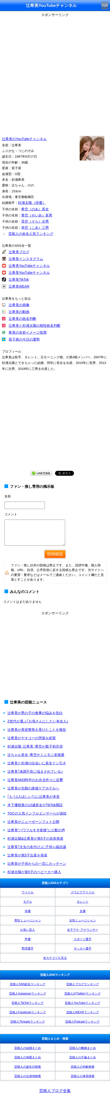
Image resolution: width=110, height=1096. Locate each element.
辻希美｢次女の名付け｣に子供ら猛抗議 (36, 847)
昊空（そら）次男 (35, 221)
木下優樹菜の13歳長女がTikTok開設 (35, 805)
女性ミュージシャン (82, 920)
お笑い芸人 (27, 930)
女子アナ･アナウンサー (82, 930)
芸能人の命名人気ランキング (30, 234)
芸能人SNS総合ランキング (28, 984)
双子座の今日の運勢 (24, 339)
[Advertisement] (55, 73)
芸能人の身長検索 (82, 1076)
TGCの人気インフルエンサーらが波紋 (37, 813)
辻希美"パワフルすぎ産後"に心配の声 (36, 830)
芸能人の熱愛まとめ (27, 1057)
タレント (83, 901)
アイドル (28, 892)
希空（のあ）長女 (35, 209)
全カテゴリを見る (55, 958)
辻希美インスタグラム (26, 259)
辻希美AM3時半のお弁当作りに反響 (35, 780)
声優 (28, 939)
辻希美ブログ (19, 252)
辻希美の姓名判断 (22, 319)
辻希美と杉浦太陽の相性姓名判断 (34, 325)
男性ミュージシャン (27, 920)
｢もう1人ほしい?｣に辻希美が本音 (33, 797)
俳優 (28, 911)
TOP (105, 5)
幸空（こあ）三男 (35, 227)
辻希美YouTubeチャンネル (29, 266)
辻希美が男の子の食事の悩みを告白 (35, 713)
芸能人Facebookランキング (27, 1012)
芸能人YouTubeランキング (82, 1003)
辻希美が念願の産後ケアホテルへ (33, 788)
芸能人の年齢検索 (82, 1066)
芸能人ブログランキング (82, 984)
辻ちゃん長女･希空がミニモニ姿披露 (35, 755)
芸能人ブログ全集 (55, 1091)
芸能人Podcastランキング (82, 1021)
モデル (27, 901)
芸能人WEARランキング (82, 1012)
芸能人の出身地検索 (27, 1076)
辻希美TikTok (19, 279)
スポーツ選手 (83, 939)
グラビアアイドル (82, 892)
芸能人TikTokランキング (28, 1003)
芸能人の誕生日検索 (27, 1066)
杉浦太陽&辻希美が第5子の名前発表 (35, 838)
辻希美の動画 (19, 312)
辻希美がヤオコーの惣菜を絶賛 (31, 738)
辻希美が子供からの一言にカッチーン (36, 864)
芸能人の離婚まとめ (82, 1048)
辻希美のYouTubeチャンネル (24, 139)
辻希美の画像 (19, 305)
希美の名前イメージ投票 (28, 332)
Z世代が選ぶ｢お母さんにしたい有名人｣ (37, 721)
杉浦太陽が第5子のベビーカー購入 (34, 872)
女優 (83, 911)
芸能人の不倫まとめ (82, 1057)
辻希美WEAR (19, 286)
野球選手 (28, 948)
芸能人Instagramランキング (27, 993)
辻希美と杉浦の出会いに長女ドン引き (36, 763)
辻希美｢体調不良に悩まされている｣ (35, 771)
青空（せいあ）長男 (36, 215)
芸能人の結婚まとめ (27, 1048)
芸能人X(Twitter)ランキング (82, 993)
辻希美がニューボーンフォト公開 (33, 822)
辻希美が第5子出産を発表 (27, 855)
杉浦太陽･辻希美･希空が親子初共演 (35, 746)
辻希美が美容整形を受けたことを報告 (36, 730)
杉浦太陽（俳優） (32, 203)
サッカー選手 (83, 948)
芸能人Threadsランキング (27, 1021)
